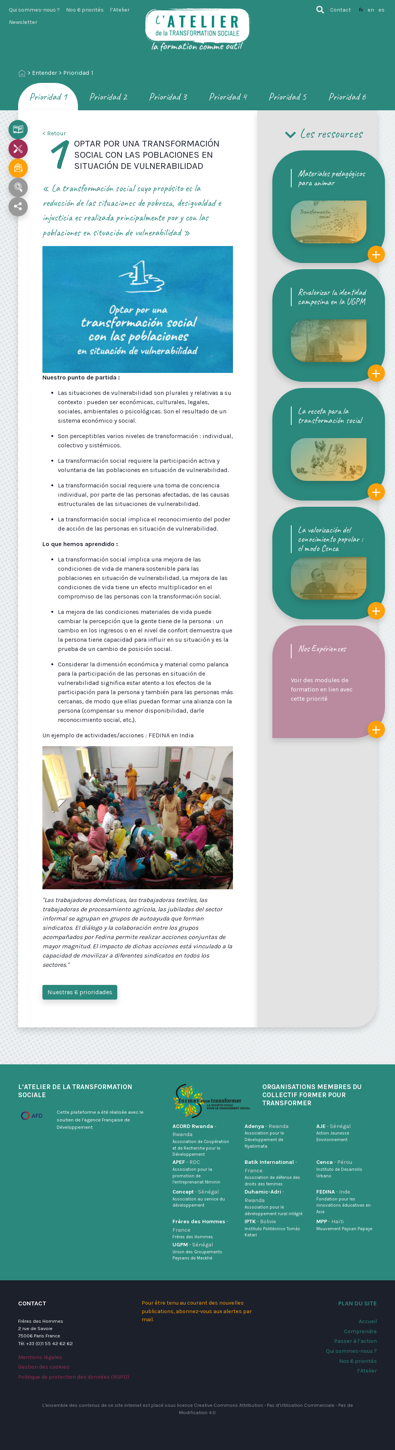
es (381, 10)
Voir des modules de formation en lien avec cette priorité (338, 690)
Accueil (368, 1321)
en (371, 10)
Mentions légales (40, 1357)
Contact (340, 10)
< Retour (54, 133)
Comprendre (360, 1331)
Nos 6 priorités (85, 10)
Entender (44, 72)
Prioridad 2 (108, 96)
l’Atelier (120, 10)
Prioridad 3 (168, 96)
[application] (137, 309)
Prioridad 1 (48, 96)
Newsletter (23, 22)
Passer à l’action (355, 1341)
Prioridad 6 (347, 96)
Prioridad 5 (287, 96)
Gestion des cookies (43, 1367)
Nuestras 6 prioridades (79, 992)
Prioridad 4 (227, 96)
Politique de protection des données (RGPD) (73, 1377)
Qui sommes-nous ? (34, 10)
